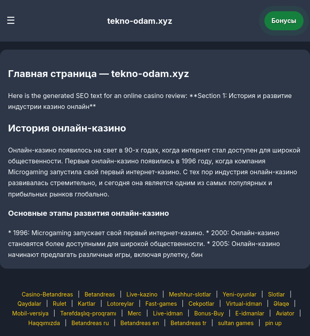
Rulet (59, 303)
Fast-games (161, 303)
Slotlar (276, 294)
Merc (135, 313)
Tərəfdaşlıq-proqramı (88, 313)
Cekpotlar (201, 303)
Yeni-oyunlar (240, 294)
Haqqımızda (44, 322)
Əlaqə (281, 303)
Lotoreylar (120, 303)
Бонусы (284, 21)
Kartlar (87, 303)
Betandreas (99, 294)
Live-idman (168, 313)
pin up (273, 322)
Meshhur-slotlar (190, 294)
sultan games (235, 322)
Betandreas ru (90, 322)
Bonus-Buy (209, 313)
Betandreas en (139, 322)
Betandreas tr (189, 322)
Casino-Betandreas (47, 294)
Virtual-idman (244, 303)
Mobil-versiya (30, 313)
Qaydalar (29, 303)
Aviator (285, 313)
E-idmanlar (249, 313)
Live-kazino (141, 294)
